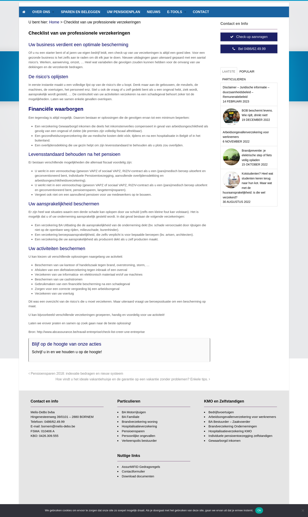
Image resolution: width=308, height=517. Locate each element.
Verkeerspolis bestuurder (139, 440)
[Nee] (303, 510)
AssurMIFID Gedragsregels (141, 467)
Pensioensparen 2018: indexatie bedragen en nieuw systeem (75, 373)
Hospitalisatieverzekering (139, 426)
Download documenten (138, 476)
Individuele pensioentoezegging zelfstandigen (240, 436)
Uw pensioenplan (123, 12)
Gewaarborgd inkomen (224, 440)
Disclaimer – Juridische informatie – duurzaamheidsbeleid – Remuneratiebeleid (246, 92)
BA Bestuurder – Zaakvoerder (229, 421)
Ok (259, 510)
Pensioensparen (133, 431)
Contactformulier (133, 471)
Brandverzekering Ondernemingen (232, 426)
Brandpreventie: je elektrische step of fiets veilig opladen (257, 155)
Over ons (41, 12)
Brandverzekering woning (139, 421)
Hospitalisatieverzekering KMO (230, 431)
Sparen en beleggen (80, 12)
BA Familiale (130, 417)
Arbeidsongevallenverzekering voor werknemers (242, 417)
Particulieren (234, 79)
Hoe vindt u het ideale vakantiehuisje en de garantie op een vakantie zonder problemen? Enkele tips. (132, 379)
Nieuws (153, 12)
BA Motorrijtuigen (134, 412)
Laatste (228, 71)
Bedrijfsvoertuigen (221, 412)
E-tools (174, 12)
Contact (201, 12)
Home (54, 22)
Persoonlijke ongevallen (138, 436)
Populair (246, 71)
